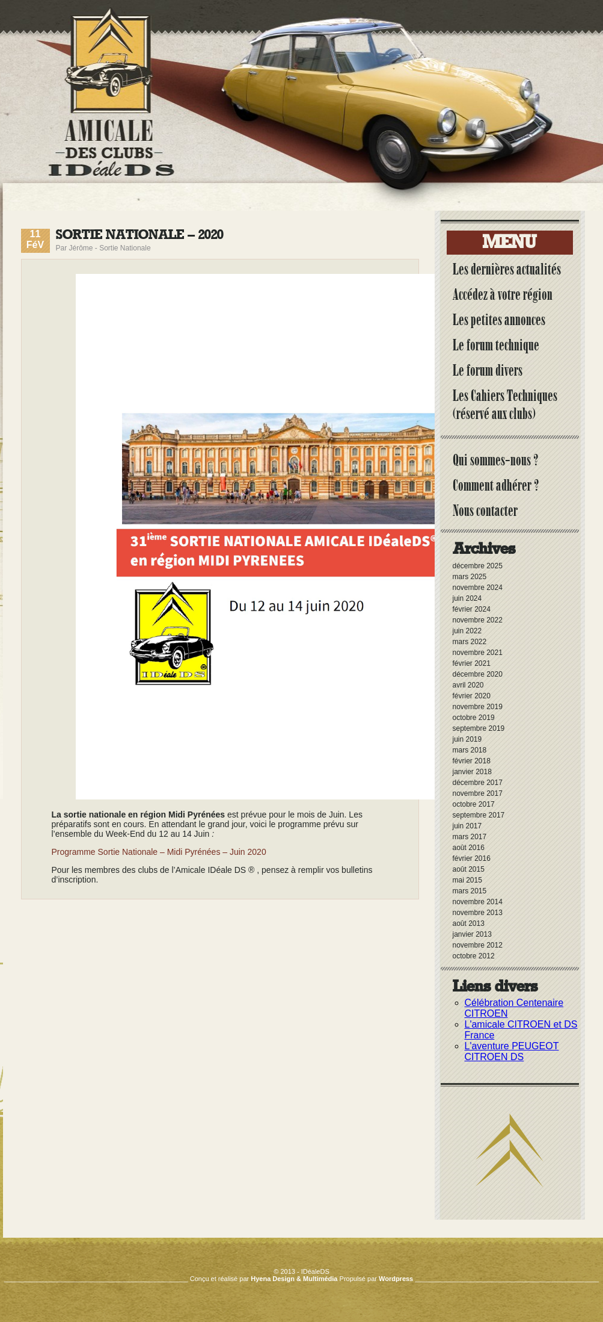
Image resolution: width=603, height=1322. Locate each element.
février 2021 (472, 663)
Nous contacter (485, 510)
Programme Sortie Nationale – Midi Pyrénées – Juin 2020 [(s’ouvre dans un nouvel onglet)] (159, 852)
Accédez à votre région (502, 294)
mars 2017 (470, 837)
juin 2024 (467, 598)
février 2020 (472, 696)
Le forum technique (496, 345)
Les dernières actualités (507, 269)
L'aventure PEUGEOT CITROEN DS (512, 1051)
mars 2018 (470, 750)
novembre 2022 (478, 620)
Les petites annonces (499, 320)
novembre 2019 (478, 707)
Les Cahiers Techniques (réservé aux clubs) (505, 404)
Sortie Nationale (124, 248)
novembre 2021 (478, 652)
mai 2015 (467, 880)
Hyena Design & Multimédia (294, 1278)
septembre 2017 (479, 815)
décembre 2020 (478, 674)
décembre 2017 (478, 782)
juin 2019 (467, 739)
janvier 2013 (472, 934)
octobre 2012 (474, 956)
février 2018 (472, 761)
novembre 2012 (478, 945)
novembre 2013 (478, 912)
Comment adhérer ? (496, 485)
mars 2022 (470, 642)
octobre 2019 (474, 717)
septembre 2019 (479, 728)
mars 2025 (470, 577)
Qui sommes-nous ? (496, 460)
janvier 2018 (472, 772)
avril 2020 (468, 685)
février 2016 (472, 858)
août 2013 (469, 923)
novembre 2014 (478, 902)
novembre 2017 (478, 793)
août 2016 (469, 847)
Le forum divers (487, 370)
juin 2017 (467, 826)
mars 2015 (470, 891)
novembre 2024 (478, 587)
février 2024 (472, 609)
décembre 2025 (478, 566)
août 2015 (469, 869)
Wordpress (396, 1278)
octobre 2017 (474, 804)
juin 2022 (467, 631)
